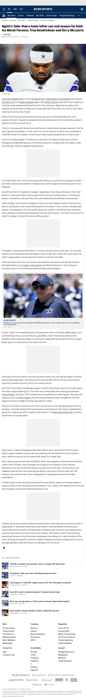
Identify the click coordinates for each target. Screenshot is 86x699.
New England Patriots (63, 412)
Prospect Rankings (33, 20)
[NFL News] (11, 15)
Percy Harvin (36, 265)
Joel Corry (7, 34)
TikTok (33, 655)
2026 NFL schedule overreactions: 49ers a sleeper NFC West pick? (37, 564)
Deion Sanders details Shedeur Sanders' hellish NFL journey (34, 611)
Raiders (28, 398)
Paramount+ (35, 637)
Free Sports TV (8, 634)
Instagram (34, 658)
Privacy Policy (63, 631)
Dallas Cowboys (26, 102)
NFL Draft (13, 20)
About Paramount (37, 634)
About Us (34, 628)
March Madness (9, 640)
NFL (12, 146)
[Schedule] (30, 15)
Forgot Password (65, 661)
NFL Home (5, 20)
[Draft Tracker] (51, 15)
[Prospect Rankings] (67, 15)
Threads (33, 667)
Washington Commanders (58, 99)
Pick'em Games (9, 628)
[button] (79, 15)
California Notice (65, 643)
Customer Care (9, 655)
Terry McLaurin (8, 102)
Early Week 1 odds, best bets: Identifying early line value (33, 573)
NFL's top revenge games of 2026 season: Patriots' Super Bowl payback (39, 601)
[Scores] (21, 15)
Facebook (34, 661)
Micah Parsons (51, 102)
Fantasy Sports (9, 631)
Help (4, 652)
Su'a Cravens (24, 265)
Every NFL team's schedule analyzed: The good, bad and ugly (35, 592)
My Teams (62, 658)
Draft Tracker (21, 20)
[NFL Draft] (40, 15)
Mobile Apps (7, 643)
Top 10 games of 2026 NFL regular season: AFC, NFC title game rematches (40, 583)
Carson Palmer (8, 394)
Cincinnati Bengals (10, 99)
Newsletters (63, 655)
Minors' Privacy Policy (66, 634)
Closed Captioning (65, 640)
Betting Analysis (9, 637)
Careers (33, 631)
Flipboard (34, 670)
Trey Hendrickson (38, 99)
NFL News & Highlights (47, 20)
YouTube (33, 652)
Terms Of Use (63, 628)
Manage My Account (66, 652)
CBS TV (33, 640)
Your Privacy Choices (66, 637)
